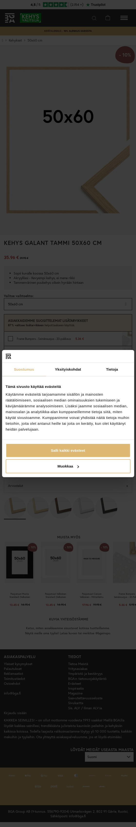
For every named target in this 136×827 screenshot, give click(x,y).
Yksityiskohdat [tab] (68, 369)
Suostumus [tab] (24, 369)
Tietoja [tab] (112, 369)
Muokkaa (68, 466)
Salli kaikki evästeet (68, 450)
